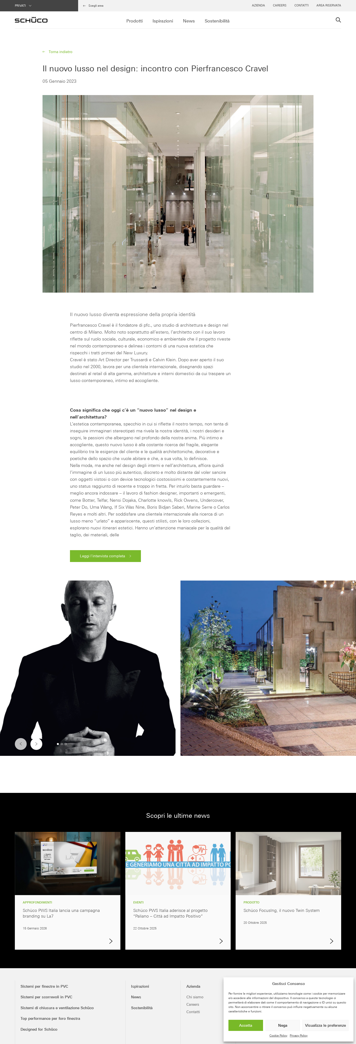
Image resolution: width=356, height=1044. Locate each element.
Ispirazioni (163, 21)
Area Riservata (328, 5)
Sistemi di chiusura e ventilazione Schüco (57, 1008)
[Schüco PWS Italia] (31, 20)
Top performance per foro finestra (50, 1018)
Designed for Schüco (39, 1029)
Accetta (245, 1025)
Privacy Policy (299, 1035)
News (189, 21)
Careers (280, 5)
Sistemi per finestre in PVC (44, 986)
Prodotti (134, 21)
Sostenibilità (217, 21)
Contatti (301, 5)
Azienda (258, 5)
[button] (36, 744)
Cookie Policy (278, 1035)
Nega (282, 1025)
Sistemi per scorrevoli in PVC (46, 997)
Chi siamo (194, 997)
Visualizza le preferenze (325, 1025)
